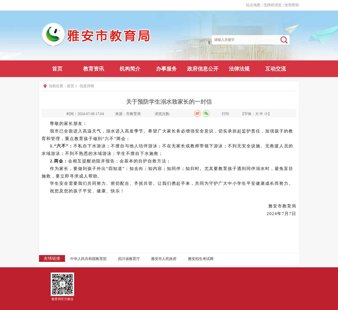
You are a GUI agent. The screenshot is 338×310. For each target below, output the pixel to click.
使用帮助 (291, 5)
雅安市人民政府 (164, 259)
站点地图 (253, 5)
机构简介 (130, 69)
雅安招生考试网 (200, 259)
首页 (57, 69)
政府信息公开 (202, 69)
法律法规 (239, 69)
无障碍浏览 (272, 5)
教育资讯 (93, 69)
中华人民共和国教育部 (88, 259)
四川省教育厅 (129, 259)
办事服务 (166, 69)
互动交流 (275, 69)
